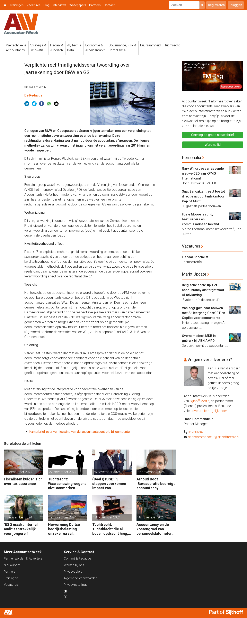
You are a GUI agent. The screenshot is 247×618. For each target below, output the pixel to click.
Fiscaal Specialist (195, 257)
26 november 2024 (107, 472)
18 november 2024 (107, 517)
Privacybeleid (73, 571)
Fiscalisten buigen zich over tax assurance (23, 481)
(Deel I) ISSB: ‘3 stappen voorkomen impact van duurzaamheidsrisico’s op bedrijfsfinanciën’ (111, 483)
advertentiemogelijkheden (209, 411)
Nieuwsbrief (12, 565)
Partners (95, 5)
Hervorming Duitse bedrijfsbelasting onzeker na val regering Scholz (64, 529)
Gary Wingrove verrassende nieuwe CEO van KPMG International (203, 173)
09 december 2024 (18, 472)
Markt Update (194, 274)
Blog (47, 5)
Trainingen (17, 5)
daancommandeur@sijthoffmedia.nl (213, 437)
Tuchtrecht (172, 45)
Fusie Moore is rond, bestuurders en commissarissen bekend (200, 219)
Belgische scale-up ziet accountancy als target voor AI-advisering (203, 290)
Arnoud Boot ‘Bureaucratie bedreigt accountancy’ (155, 483)
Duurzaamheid (150, 45)
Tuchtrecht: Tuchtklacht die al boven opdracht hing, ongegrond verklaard (110, 529)
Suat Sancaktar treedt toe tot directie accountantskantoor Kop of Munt (203, 196)
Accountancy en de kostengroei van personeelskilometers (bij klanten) (155, 529)
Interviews (59, 5)
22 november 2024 (151, 472)
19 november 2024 (62, 517)
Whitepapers (77, 5)
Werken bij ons (74, 565)
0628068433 (197, 432)
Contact (109, 5)
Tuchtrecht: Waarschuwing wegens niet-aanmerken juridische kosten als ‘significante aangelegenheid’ (67, 483)
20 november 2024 (18, 517)
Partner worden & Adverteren (24, 558)
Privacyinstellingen (76, 585)
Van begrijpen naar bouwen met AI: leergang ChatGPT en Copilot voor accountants (203, 313)
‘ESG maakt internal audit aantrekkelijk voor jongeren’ (21, 528)
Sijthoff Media (199, 401)
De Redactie (33, 95)
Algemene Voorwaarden (80, 578)
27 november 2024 (62, 472)
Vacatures (34, 5)
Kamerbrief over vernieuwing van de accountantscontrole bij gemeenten (80, 432)
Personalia (191, 157)
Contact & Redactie (77, 558)
